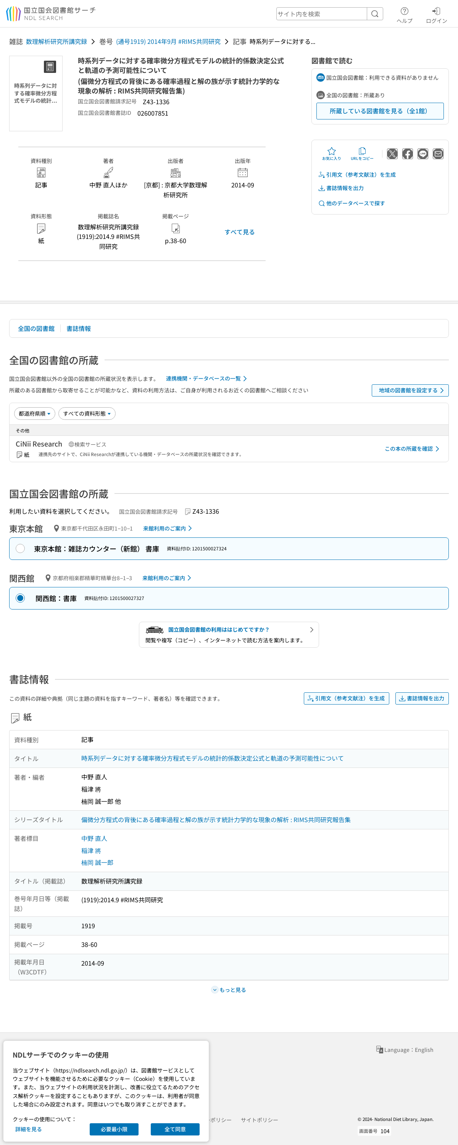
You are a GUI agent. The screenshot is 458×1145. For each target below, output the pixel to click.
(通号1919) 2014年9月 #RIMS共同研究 (168, 41)
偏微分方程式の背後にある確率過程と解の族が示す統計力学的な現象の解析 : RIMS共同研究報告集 (216, 819)
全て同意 (175, 1129)
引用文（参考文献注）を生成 (357, 175)
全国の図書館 (36, 328)
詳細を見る (28, 1129)
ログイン (436, 14)
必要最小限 (114, 1129)
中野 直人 (94, 838)
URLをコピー (362, 154)
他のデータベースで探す (351, 203)
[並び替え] (34, 413)
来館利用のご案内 (169, 528)
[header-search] (329, 13)
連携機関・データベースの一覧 (208, 378)
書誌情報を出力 (341, 188)
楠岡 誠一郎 (97, 862)
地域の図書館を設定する (413, 390)
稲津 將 (91, 850)
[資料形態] (87, 413)
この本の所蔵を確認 (413, 448)
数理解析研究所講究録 (56, 41)
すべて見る (239, 231)
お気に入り (331, 154)
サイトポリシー (259, 1120)
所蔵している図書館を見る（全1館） (380, 110)
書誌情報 (78, 328)
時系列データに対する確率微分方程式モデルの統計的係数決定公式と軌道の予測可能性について (212, 758)
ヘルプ (405, 14)
